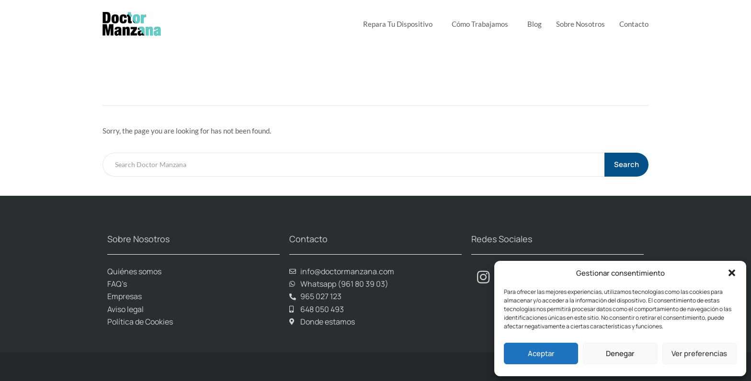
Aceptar (541, 353)
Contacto (634, 24)
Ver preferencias (699, 353)
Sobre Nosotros (580, 24)
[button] (732, 273)
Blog (534, 24)
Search (626, 164)
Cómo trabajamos (482, 24)
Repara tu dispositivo (400, 24)
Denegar (620, 353)
